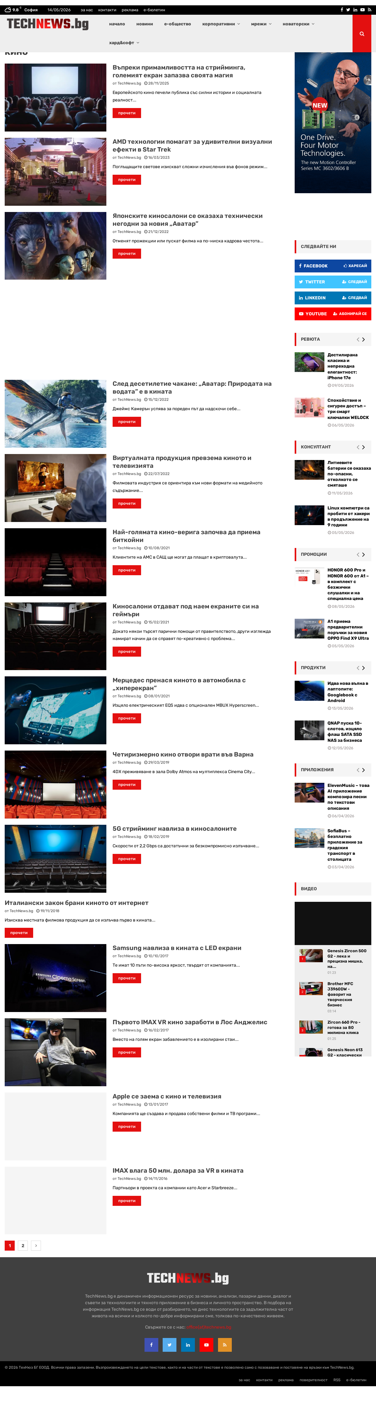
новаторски (296, 24)
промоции (314, 573)
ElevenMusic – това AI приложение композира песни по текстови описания (348, 816)
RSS (336, 1399)
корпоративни (218, 24)
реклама (130, 10)
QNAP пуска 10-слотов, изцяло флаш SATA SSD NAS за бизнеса (345, 750)
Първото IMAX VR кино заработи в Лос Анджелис (190, 1041)
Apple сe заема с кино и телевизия (167, 1115)
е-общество (177, 24)
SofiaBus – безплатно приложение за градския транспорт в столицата (345, 864)
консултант (316, 465)
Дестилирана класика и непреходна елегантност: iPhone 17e (343, 385)
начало (117, 24)
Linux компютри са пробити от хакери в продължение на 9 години (349, 535)
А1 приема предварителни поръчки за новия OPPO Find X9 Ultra (348, 649)
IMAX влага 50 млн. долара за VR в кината (178, 1189)
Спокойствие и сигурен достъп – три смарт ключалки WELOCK (348, 427)
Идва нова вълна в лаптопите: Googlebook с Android (348, 711)
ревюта (310, 358)
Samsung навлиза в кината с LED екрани (177, 966)
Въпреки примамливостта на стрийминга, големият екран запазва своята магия (179, 90)
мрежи (259, 24)
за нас (87, 10)
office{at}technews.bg (208, 1346)
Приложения (317, 788)
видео (309, 907)
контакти (107, 10)
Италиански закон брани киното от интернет (77, 921)
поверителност (314, 1399)
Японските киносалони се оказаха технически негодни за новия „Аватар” (188, 238)
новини (144, 24)
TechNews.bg (129, 102)
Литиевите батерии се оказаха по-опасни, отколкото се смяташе (349, 493)
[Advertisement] (140, 348)
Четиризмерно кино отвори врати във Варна (183, 773)
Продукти (313, 686)
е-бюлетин (154, 10)
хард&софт (121, 42)
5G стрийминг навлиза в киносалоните (175, 847)
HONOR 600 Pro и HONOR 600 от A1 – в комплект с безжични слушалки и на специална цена (348, 603)
